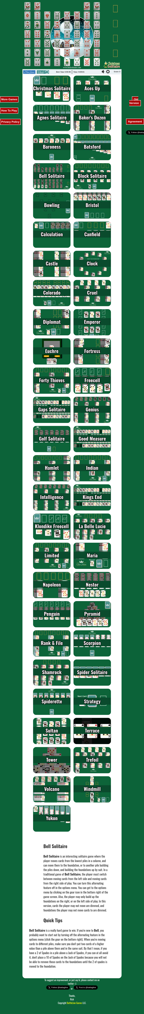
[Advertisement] (9, 45)
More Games (9, 99)
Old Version (134, 101)
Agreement (135, 121)
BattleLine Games (74, 1003)
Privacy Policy (10, 121)
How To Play (9, 110)
